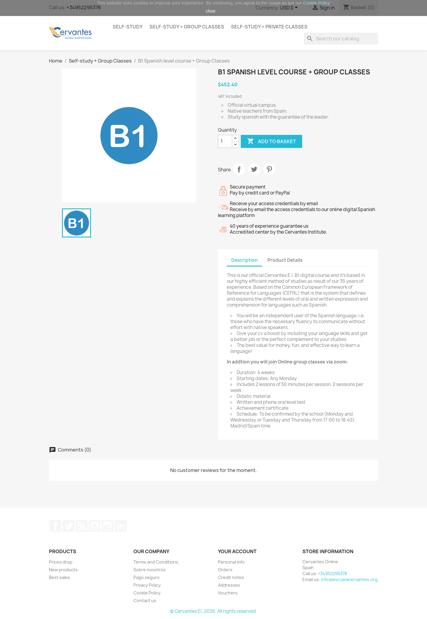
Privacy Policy (147, 585)
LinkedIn (121, 526)
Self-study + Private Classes (269, 26)
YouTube (95, 526)
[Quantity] (225, 141)
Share (239, 169)
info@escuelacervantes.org (349, 579)
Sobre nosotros (149, 569)
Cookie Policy (146, 593)
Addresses (229, 585)
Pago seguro (146, 577)
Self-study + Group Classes (186, 26)
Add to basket (271, 141)
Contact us (144, 600)
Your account (237, 551)
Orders (225, 569)
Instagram (108, 526)
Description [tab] (244, 260)
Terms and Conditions (155, 562)
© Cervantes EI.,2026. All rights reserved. (213, 611)
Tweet (254, 169)
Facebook (55, 526)
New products (63, 569)
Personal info (231, 562)
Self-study (128, 26)
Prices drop (60, 562)
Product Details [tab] (284, 260)
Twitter (68, 526)
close (211, 11)
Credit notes (231, 577)
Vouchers (228, 593)
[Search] (341, 38)
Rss (81, 526)
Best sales (59, 577)
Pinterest (269, 169)
